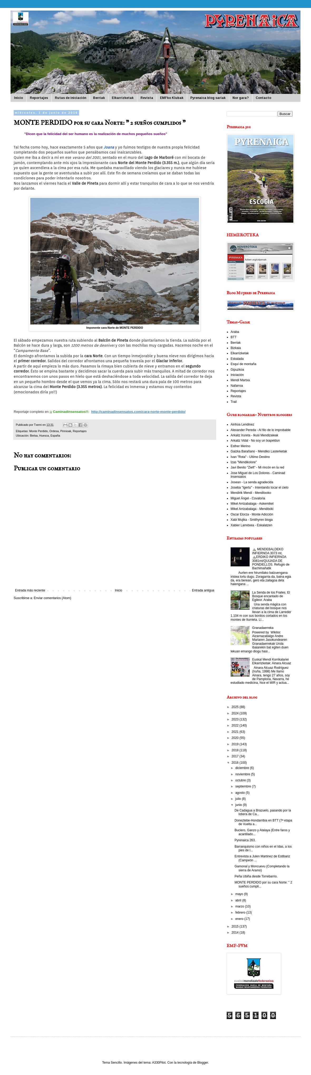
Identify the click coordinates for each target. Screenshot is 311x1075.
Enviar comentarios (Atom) (52, 598)
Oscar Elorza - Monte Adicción (252, 514)
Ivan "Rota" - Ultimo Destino (250, 457)
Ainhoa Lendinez (242, 424)
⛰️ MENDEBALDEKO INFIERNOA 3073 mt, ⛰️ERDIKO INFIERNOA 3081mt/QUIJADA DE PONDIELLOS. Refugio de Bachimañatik (270, 558)
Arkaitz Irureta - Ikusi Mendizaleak (254, 435)
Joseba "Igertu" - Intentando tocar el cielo (259, 487)
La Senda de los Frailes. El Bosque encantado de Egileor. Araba (271, 596)
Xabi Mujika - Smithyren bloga (252, 520)
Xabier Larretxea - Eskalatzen (251, 525)
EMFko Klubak (171, 98)
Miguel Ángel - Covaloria (248, 498)
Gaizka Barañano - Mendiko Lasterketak (259, 451)
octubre (241, 780)
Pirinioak (65, 431)
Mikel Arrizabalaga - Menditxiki (252, 509)
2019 (236, 744)
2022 (236, 725)
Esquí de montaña (243, 364)
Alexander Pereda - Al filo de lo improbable (260, 430)
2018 (236, 750)
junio (239, 805)
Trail (234, 402)
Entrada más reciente (30, 590)
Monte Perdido (38, 431)
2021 (236, 732)
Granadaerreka (263, 628)
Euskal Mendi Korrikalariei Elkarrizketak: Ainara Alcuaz (271, 661)
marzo (240, 906)
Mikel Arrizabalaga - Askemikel (252, 503)
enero (239, 919)
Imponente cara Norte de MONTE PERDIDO (114, 327)
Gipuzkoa (237, 369)
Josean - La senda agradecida (252, 482)
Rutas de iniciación (70, 98)
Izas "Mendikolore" (244, 462)
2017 (236, 756)
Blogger (202, 1062)
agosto (240, 793)
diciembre (242, 768)
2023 (236, 719)
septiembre (243, 786)
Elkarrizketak (123, 98)
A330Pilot (159, 1062)
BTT (234, 337)
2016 (236, 763)
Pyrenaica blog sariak (208, 98)
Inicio (18, 98)
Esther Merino (240, 446)
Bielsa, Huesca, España (45, 435)
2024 (236, 713)
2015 (236, 926)
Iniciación (237, 375)
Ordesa (54, 431)
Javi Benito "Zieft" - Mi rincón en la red (257, 467)
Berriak (99, 98)
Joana (109, 147)
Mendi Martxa (240, 380)
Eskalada (237, 359)
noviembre (243, 774)
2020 (236, 738)
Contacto (263, 98)
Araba (235, 332)
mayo (239, 894)
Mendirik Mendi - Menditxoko (251, 493)
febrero (240, 912)
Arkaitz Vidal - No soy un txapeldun (255, 440)
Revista (146, 98)
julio (238, 799)
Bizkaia (236, 348)
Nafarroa (237, 386)
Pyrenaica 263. (245, 840)
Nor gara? (240, 98)
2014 (236, 932)
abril (238, 900)
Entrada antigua (203, 590)
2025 (236, 707)
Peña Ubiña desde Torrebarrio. (256, 876)
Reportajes (39, 98)
